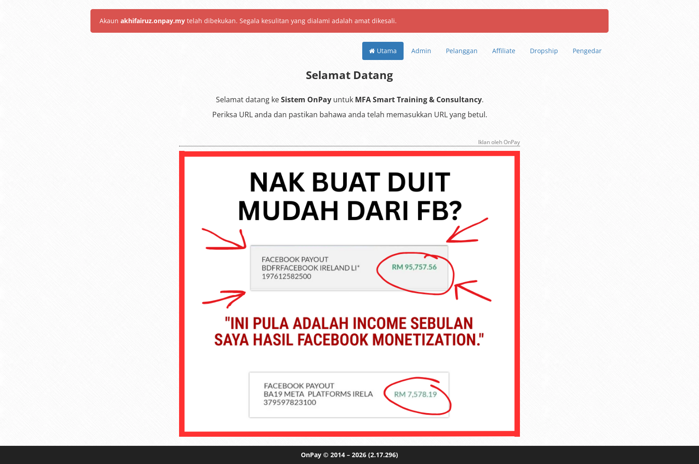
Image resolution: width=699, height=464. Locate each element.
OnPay (311, 454)
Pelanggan (462, 50)
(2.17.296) (383, 454)
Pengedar (587, 50)
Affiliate (503, 50)
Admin (421, 50)
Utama (383, 50)
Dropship (544, 50)
